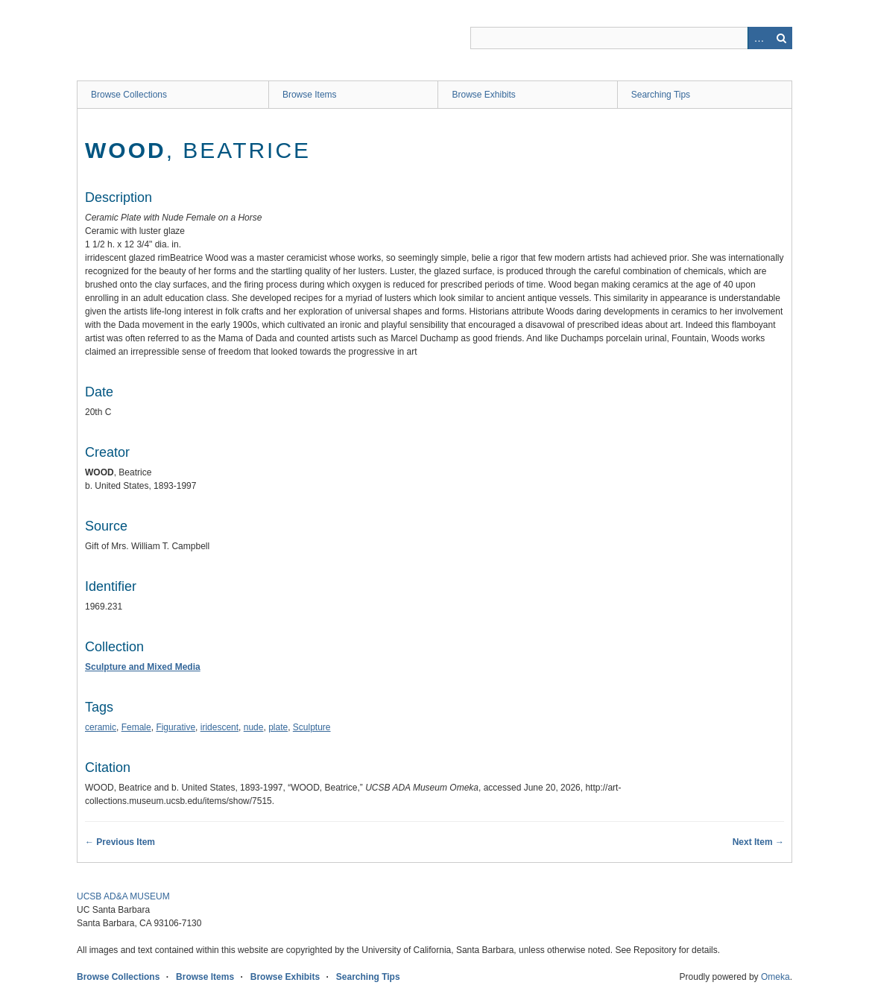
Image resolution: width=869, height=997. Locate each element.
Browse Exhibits (483, 94)
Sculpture (312, 727)
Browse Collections (129, 94)
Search (781, 38)
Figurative (175, 727)
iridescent (219, 727)
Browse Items (309, 94)
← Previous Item (120, 842)
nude (254, 727)
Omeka (775, 977)
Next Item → (758, 842)
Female (136, 727)
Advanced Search (759, 38)
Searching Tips (660, 94)
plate (278, 727)
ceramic (100, 727)
